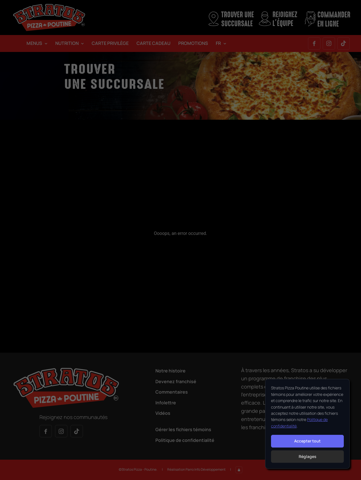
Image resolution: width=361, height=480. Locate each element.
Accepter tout (307, 441)
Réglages (307, 456)
